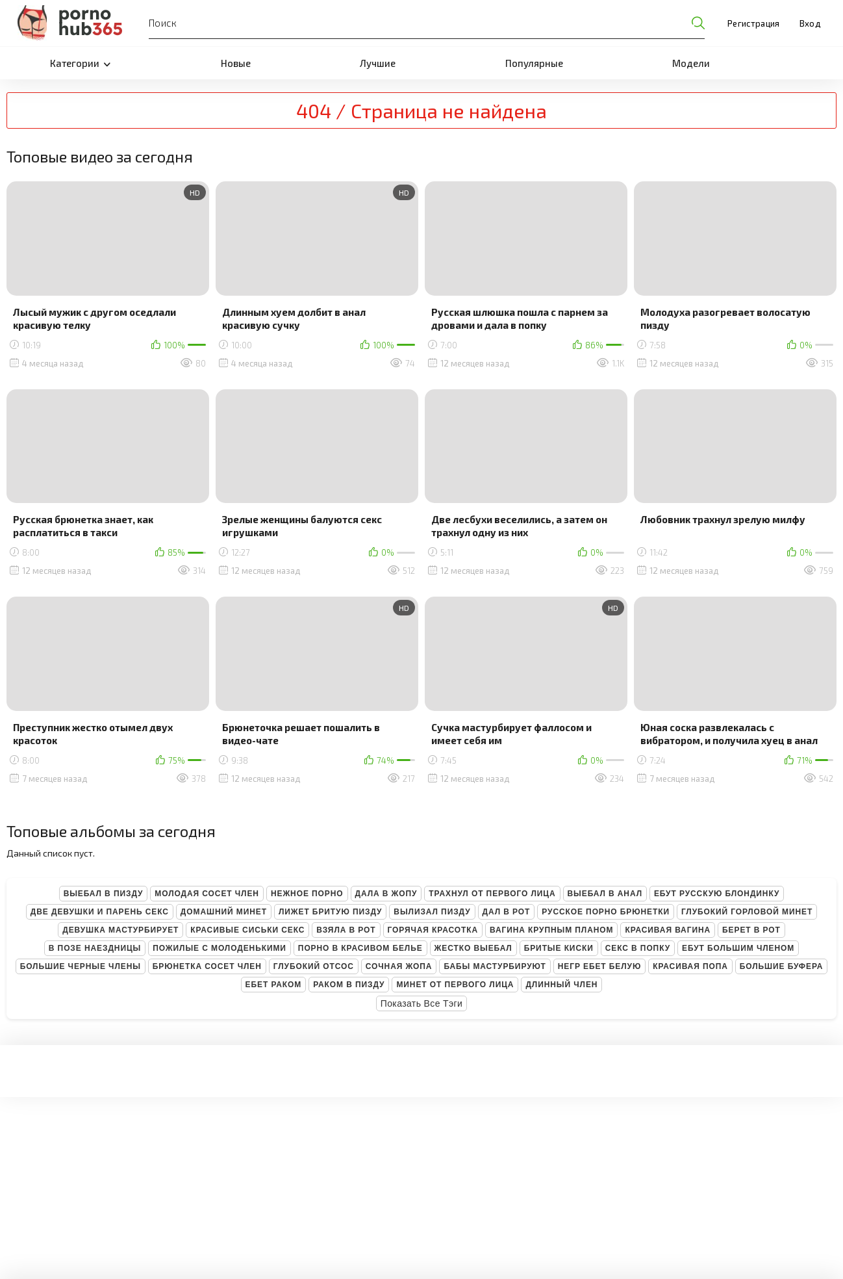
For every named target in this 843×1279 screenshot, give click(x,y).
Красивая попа (690, 966)
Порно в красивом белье (360, 948)
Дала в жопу (386, 893)
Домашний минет (224, 911)
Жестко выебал (473, 948)
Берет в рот (751, 930)
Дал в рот (507, 911)
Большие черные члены (80, 966)
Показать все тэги (422, 1003)
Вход (809, 23)
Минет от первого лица (455, 984)
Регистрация (753, 23)
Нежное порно (307, 893)
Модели (691, 63)
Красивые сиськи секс (247, 930)
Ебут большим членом (738, 948)
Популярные (534, 63)
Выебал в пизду (104, 893)
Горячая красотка (433, 930)
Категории (80, 63)
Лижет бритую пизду (330, 911)
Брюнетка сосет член (207, 966)
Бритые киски (559, 948)
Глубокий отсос (313, 966)
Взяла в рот (345, 930)
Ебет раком (273, 984)
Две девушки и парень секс (100, 911)
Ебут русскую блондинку (716, 893)
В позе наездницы (95, 948)
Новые (236, 63)
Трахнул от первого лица (492, 893)
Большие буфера (782, 966)
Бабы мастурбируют (495, 966)
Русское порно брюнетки (606, 911)
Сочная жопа (399, 966)
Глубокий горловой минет (746, 911)
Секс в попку (637, 948)
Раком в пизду (348, 984)
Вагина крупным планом (551, 930)
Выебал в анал (605, 893)
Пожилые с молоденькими (219, 948)
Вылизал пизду (432, 911)
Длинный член (561, 984)
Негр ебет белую (600, 966)
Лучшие (378, 63)
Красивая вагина (668, 930)
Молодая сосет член (207, 893)
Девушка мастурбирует (120, 930)
